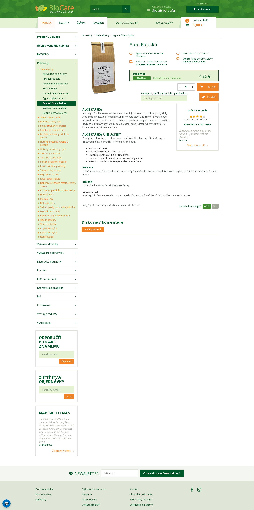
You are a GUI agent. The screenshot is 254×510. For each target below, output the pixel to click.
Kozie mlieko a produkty (52, 166)
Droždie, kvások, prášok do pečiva (54, 136)
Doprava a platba (127, 22)
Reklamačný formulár (140, 499)
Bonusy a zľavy (43, 494)
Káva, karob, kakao (50, 178)
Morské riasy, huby (50, 211)
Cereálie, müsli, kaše (51, 157)
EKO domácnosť (46, 279)
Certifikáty (40, 499)
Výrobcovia (44, 322)
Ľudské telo (44, 305)
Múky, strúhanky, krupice (53, 125)
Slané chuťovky (48, 224)
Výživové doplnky (47, 244)
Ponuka (46, 22)
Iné (39, 296)
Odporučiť (66, 361)
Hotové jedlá (47, 194)
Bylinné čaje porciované (55, 83)
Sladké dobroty (48, 219)
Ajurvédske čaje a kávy (55, 73)
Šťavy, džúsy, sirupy (50, 170)
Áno (206, 206)
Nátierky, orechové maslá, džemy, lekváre (58, 184)
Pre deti (41, 270)
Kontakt (133, 489)
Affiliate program (91, 504)
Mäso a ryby (46, 198)
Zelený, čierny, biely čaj (55, 112)
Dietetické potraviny (49, 261)
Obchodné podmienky (140, 494)
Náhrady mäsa (48, 202)
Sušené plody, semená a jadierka (57, 207)
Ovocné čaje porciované (55, 93)
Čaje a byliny (46, 69)
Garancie (87, 494)
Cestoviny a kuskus (50, 153)
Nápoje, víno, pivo (49, 174)
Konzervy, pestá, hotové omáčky (57, 190)
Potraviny (43, 63)
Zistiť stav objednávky (51, 379)
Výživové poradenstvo (93, 489)
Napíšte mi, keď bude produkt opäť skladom (164, 93)
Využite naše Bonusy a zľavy (198, 60)
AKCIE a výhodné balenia (53, 45)
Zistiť (69, 396)
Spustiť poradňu (163, 10)
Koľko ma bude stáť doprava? (151, 61)
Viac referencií (195, 145)
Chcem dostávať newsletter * (161, 473)
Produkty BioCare (48, 37)
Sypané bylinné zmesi (54, 98)
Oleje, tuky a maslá (50, 117)
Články (81, 22)
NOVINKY (43, 54)
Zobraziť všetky (61, 451)
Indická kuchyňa (48, 232)
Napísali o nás (89, 499)
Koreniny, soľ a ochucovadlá (55, 215)
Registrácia (202, 3)
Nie (215, 206)
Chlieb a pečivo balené (52, 130)
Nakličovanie (46, 236)
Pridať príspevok (93, 229)
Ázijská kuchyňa (48, 228)
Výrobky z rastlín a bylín (55, 107)
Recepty (64, 22)
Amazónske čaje (51, 78)
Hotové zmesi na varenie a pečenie (54, 143)
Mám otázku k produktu (195, 53)
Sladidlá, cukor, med (50, 121)
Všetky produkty (47, 314)
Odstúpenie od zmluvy (141, 504)
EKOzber (98, 22)
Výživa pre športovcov (50, 253)
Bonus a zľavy (164, 22)
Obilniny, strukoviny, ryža (53, 149)
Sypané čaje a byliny (54, 103)
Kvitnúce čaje (50, 88)
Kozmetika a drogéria (50, 288)
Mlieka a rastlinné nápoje (53, 161)
